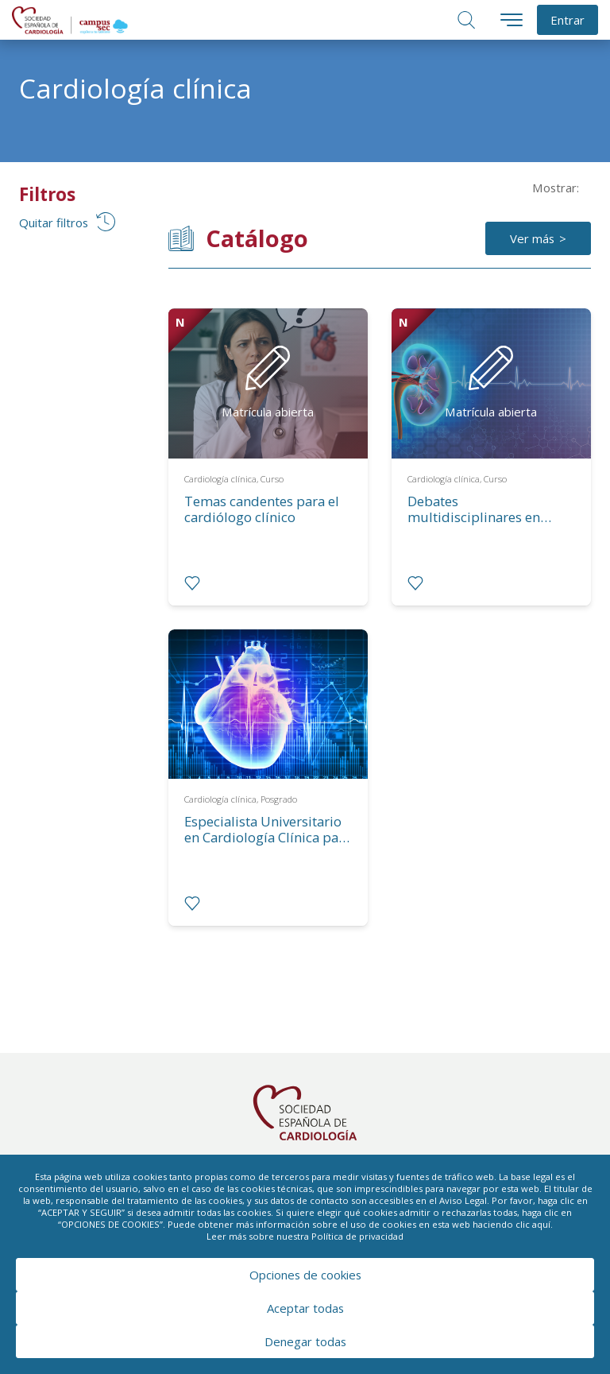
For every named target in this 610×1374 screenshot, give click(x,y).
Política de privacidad (357, 1236)
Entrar (567, 20)
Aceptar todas (305, 1308)
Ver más (532, 238)
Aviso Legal (463, 1200)
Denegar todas (305, 1341)
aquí (541, 1224)
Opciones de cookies (305, 1275)
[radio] (192, 583)
